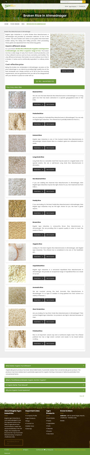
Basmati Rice (37, 92)
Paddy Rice (37, 200)
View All (82, 396)
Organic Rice (37, 244)
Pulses (48, 421)
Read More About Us (13, 443)
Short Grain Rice (38, 309)
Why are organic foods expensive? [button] (18, 390)
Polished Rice (37, 331)
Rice (23, 24)
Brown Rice (37, 222)
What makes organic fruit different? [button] (18, 366)
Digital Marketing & (69, 450)
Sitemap (28, 429)
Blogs (27, 421)
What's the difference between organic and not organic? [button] (26, 380)
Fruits (48, 426)
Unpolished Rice (38, 266)
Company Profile (31, 416)
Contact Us (82, 6)
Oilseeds (49, 428)
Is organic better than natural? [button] (17, 385)
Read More (38, 104)
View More (50, 434)
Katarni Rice (37, 135)
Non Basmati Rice (39, 179)
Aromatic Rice (38, 287)
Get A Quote (67, 71)
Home (66, 6)
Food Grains (14, 24)
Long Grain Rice (38, 157)
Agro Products (73, 6)
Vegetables (50, 423)
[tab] (45, 366)
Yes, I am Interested (45, 81)
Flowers (49, 431)
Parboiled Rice (38, 114)
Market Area (29, 426)
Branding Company (80, 450)
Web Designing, (59, 450)
